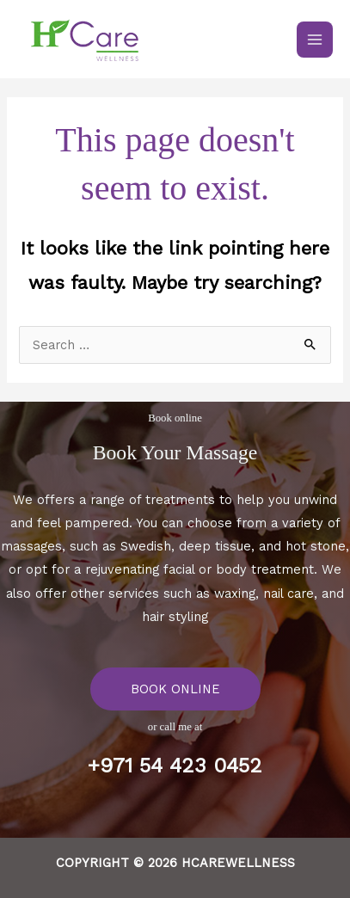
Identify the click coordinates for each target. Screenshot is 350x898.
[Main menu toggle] (315, 40)
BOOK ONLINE (175, 689)
